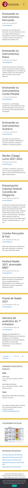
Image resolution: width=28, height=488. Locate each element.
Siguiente (6, 358)
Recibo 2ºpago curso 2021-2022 (12, 157)
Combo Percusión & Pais (13, 234)
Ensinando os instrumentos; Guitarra (10, 126)
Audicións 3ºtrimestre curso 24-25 (12, 457)
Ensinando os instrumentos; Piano (10, 54)
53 (23, 356)
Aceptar (14, 485)
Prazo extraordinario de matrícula (12, 454)
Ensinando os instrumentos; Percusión (10, 17)
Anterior (5, 356)
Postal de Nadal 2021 (11, 299)
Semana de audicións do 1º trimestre (11, 321)
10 (18, 356)
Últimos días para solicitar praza (11, 460)
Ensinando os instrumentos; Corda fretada (10, 91)
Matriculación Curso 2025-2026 (11, 467)
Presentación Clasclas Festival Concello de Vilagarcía (12, 190)
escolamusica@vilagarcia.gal (10, 411)
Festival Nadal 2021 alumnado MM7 (11, 264)
